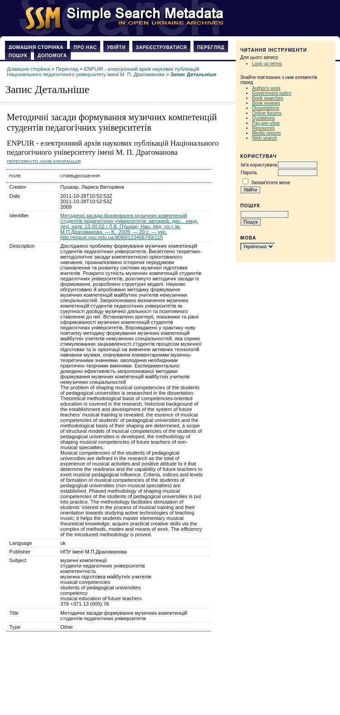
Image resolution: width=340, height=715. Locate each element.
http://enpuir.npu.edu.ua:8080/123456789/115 (111, 237)
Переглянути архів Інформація (44, 161)
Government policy (271, 93)
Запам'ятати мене (270, 182)
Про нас (85, 47)
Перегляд (210, 47)
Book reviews (266, 103)
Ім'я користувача (259, 164)
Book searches (267, 98)
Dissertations (265, 108)
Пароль (249, 172)
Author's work (266, 88)
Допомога (52, 55)
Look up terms (267, 63)
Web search (264, 138)
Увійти (116, 47)
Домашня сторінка (36, 47)
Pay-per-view (266, 123)
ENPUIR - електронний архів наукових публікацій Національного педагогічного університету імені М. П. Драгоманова (103, 71)
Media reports (266, 133)
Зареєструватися (161, 47)
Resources (263, 128)
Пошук (18, 55)
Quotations (263, 118)
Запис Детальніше (193, 74)
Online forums (267, 113)
